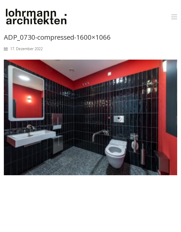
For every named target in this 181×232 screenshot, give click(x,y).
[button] (174, 16)
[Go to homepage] (36, 16)
